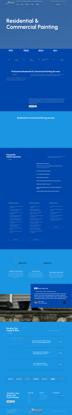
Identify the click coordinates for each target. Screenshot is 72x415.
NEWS (32, 4)
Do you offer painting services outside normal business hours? (49, 188)
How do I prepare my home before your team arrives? (49, 180)
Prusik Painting (13, 409)
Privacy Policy (63, 411)
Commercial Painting (43, 396)
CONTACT (37, 4)
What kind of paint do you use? (44, 184)
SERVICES (27, 4)
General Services (43, 398)
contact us (62, 156)
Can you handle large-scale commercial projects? (48, 191)
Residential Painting (43, 394)
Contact (29, 402)
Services (29, 398)
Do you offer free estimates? (43, 174)
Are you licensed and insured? (43, 171)
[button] (61, 302)
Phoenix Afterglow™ (9, 412)
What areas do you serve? (42, 177)
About (29, 396)
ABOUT (22, 4)
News (29, 400)
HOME (17, 4)
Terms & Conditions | (57, 411)
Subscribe (63, 395)
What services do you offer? (43, 163)
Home (29, 394)
